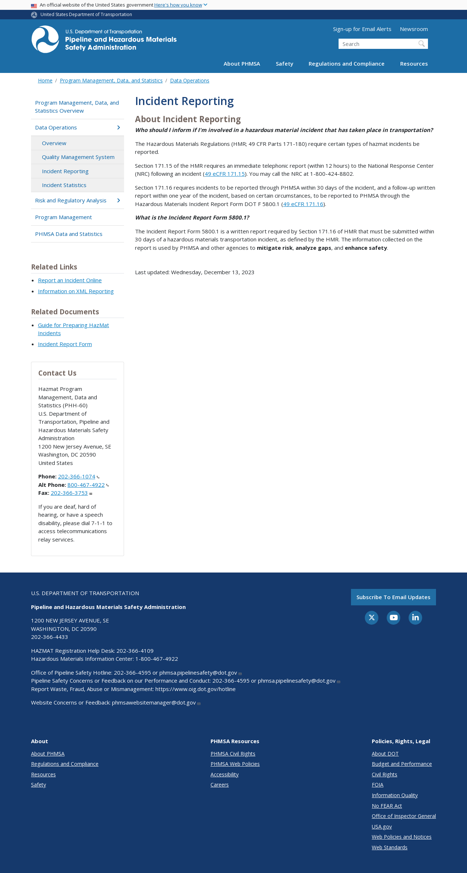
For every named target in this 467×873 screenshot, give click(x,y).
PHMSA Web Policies (235, 763)
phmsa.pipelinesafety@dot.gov (200, 672)
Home (45, 80)
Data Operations (189, 80)
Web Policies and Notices (402, 836)
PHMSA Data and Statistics (69, 233)
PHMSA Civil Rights (233, 753)
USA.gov (382, 826)
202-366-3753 (71, 492)
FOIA (377, 784)
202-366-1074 (79, 476)
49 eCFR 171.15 (225, 173)
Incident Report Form (65, 344)
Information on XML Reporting (76, 291)
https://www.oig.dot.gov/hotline (195, 688)
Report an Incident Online (70, 280)
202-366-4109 (135, 650)
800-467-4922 (88, 484)
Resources (414, 63)
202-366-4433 (49, 636)
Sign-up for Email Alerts (362, 28)
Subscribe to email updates (393, 597)
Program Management (63, 217)
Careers (220, 784)
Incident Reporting (65, 171)
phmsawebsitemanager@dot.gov (156, 702)
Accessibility (225, 774)
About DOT (385, 753)
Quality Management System (78, 156)
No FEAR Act (387, 805)
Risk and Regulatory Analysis (77, 200)
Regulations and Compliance (347, 63)
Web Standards (390, 847)
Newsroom (414, 28)
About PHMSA (242, 63)
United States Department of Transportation (86, 14)
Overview (54, 143)
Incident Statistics (64, 185)
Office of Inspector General (404, 815)
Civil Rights (384, 774)
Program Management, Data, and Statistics (111, 80)
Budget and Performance (402, 763)
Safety (284, 63)
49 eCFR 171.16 (303, 203)
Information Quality (395, 795)
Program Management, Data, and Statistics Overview (77, 107)
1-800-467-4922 (156, 658)
